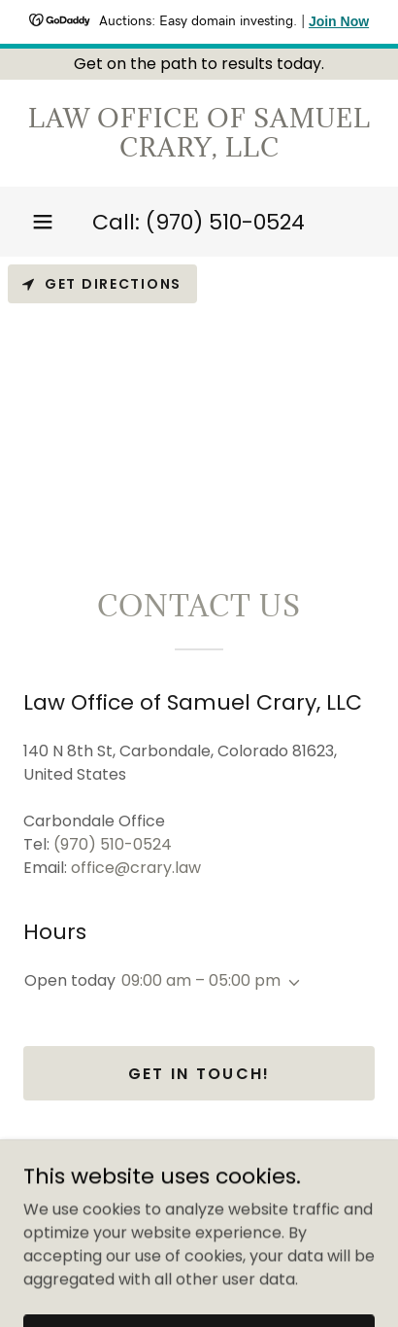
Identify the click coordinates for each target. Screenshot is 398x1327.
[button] (42, 221)
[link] (199, 133)
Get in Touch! (199, 1074)
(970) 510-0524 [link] (225, 222)
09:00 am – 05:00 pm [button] (201, 980)
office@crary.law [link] (136, 867)
